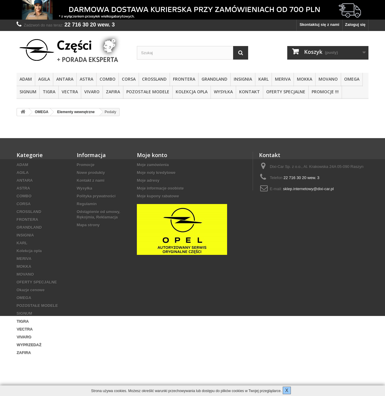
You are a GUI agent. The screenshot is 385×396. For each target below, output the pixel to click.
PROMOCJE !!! (325, 91)
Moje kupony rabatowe (158, 196)
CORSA (129, 79)
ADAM (26, 79)
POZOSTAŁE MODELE (147, 91)
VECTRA (70, 91)
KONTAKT (249, 91)
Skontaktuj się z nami (319, 24)
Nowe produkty (91, 172)
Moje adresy (148, 180)
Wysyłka (223, 91)
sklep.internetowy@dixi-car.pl (308, 189)
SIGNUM (28, 91)
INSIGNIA (243, 79)
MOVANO (328, 79)
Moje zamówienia (153, 164)
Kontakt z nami (90, 180)
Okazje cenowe (31, 290)
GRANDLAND (214, 79)
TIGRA (49, 91)
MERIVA (283, 79)
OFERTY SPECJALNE (285, 91)
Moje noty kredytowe (156, 172)
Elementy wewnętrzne (76, 112)
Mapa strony (88, 225)
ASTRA (86, 79)
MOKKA (304, 79)
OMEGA (351, 79)
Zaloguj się (355, 24)
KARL (263, 79)
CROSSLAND (154, 79)
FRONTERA (184, 79)
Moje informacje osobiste (160, 188)
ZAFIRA (113, 91)
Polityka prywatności (96, 196)
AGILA (44, 79)
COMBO (108, 79)
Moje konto (152, 155)
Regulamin (87, 204)
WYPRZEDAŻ (29, 344)
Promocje (85, 164)
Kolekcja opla (192, 91)
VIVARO (92, 91)
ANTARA (64, 79)
